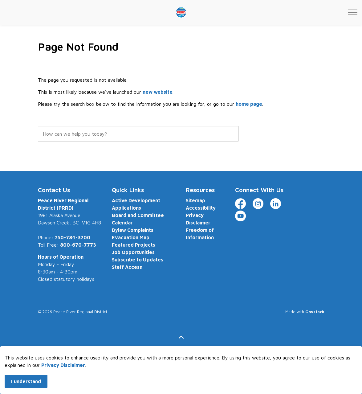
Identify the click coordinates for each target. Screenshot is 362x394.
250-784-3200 (72, 237)
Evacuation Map (130, 237)
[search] (138, 134)
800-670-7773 (78, 245)
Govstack (314, 311)
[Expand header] (353, 12)
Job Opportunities (133, 252)
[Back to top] (181, 337)
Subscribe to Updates (137, 259)
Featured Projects (133, 245)
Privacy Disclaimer (63, 379)
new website (158, 92)
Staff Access (127, 267)
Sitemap (195, 200)
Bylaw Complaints (132, 230)
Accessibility (201, 208)
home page (249, 104)
